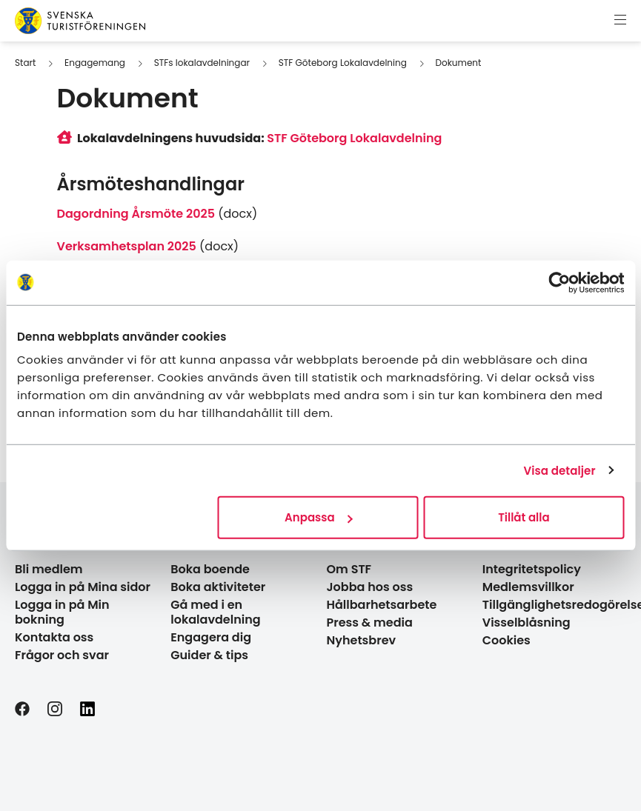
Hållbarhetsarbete (382, 604)
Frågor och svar (62, 655)
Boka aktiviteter (217, 586)
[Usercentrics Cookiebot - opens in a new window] (559, 282)
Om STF (349, 569)
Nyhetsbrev (361, 640)
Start (25, 62)
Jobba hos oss (370, 586)
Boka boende (210, 569)
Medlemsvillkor (528, 586)
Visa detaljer (559, 470)
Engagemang (94, 62)
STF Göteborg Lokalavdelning (343, 62)
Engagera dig (210, 637)
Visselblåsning (526, 622)
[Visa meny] (620, 21)
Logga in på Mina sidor (82, 586)
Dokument (459, 62)
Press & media (370, 622)
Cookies (506, 640)
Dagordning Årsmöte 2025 (136, 213)
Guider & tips (209, 655)
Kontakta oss (54, 637)
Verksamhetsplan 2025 (126, 246)
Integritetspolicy (531, 569)
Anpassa (319, 517)
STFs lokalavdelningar (202, 62)
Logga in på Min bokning (62, 612)
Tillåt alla (523, 517)
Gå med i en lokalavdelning (215, 612)
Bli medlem (49, 569)
